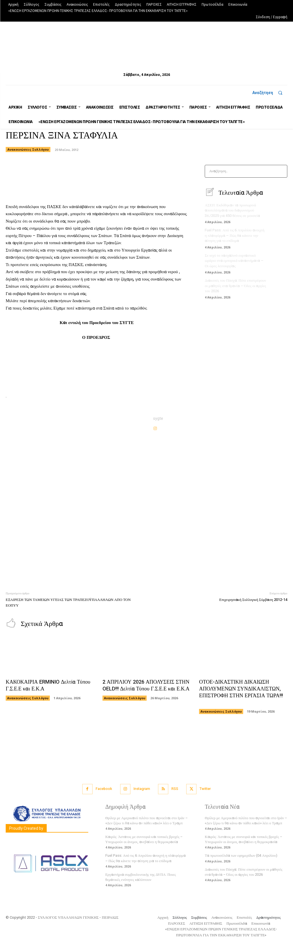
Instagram (141, 788)
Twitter (206, 788)
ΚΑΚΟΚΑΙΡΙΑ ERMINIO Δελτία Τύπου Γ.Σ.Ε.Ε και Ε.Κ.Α (47, 685)
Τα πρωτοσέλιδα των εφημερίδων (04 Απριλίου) (241, 855)
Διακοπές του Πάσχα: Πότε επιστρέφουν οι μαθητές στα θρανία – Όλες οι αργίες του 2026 (235, 284)
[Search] (281, 171)
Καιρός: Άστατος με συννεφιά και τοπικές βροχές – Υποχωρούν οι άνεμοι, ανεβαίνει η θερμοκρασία (144, 838)
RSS (174, 788)
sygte (158, 419)
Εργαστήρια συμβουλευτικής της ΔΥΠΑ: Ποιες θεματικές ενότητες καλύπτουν (140, 876)
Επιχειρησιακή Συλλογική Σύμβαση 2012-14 (253, 599)
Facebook (103, 788)
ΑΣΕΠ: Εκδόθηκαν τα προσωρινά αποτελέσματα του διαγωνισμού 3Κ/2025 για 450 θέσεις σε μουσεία (232, 210)
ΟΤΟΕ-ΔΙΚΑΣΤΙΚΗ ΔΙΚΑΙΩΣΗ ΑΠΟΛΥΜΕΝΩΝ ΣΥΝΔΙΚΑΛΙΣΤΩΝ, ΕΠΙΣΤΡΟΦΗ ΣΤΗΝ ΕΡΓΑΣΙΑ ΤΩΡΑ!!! (240, 692)
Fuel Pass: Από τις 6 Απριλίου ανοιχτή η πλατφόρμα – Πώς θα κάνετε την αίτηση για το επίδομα (234, 235)
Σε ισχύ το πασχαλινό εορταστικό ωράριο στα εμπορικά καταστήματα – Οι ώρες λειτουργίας (233, 260)
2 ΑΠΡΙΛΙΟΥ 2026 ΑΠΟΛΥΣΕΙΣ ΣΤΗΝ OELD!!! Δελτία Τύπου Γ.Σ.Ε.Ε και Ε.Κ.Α (145, 685)
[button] (269, 93)
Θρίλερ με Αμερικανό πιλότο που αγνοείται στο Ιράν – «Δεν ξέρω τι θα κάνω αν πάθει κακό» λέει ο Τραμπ (146, 819)
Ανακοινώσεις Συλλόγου (28, 149)
